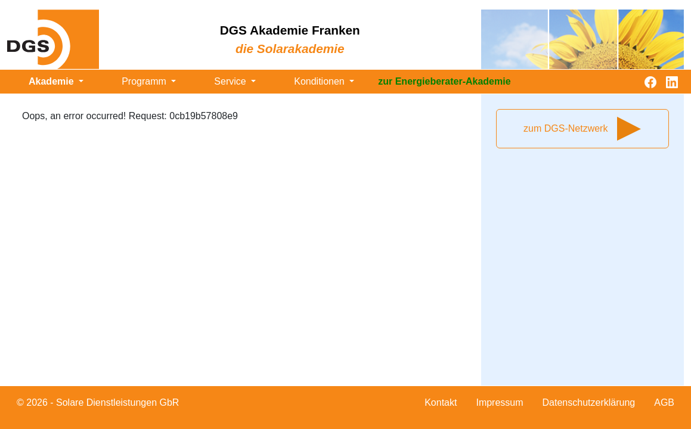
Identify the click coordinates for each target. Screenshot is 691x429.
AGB (664, 402)
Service (231, 81)
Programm (145, 81)
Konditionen (320, 81)
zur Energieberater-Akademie (444, 81)
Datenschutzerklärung (589, 402)
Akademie (52, 81)
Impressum (499, 402)
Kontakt (440, 402)
